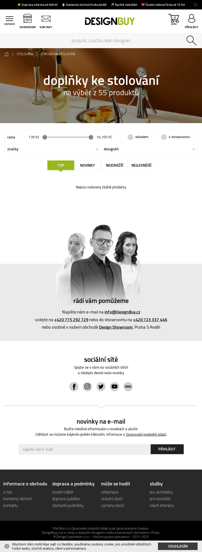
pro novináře (160, 498)
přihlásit (191, 27)
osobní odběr (63, 491)
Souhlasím (178, 546)
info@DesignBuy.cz (122, 311)
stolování (25, 54)
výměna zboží (112, 505)
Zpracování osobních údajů (146, 434)
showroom (28, 27)
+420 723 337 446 (150, 319)
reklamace (109, 491)
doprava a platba (66, 498)
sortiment (10, 27)
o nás (7, 491)
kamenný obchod (17, 498)
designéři (111, 149)
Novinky (87, 165)
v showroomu (179, 136)
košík (173, 22)
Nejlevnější (141, 165)
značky (12, 149)
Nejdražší (114, 165)
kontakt (47, 27)
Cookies (142, 527)
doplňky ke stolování (58, 54)
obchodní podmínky (68, 505)
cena (11, 137)
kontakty (10, 505)
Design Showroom (116, 326)
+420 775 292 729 (71, 319)
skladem (141, 136)
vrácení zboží (112, 498)
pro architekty (161, 491)
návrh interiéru (162, 505)
